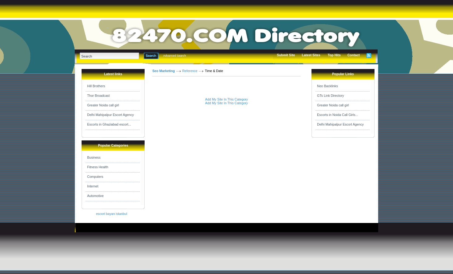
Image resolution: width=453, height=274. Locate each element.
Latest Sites (311, 55)
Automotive (95, 196)
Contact (353, 55)
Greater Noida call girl (103, 105)
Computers (95, 176)
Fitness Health (97, 167)
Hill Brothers (96, 86)
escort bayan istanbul (111, 214)
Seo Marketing (163, 71)
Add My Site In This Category (226, 99)
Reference (189, 71)
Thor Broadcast (98, 95)
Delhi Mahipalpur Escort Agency (110, 115)
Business (93, 157)
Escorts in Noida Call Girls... (337, 115)
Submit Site (286, 55)
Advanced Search (174, 55)
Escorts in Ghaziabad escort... (109, 124)
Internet (92, 186)
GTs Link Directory (330, 95)
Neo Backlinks (327, 86)
